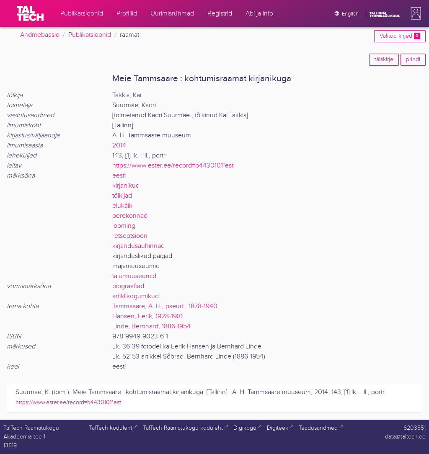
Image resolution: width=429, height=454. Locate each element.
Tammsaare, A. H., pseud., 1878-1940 (164, 306)
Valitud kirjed (400, 36)
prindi (413, 59)
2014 (119, 146)
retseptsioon (129, 236)
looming (123, 226)
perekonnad (129, 216)
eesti (119, 176)
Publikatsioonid (89, 35)
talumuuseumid (134, 276)
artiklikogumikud (135, 296)
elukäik (122, 206)
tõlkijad (122, 196)
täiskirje (384, 59)
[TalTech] (30, 13)
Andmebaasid (39, 35)
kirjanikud (126, 186)
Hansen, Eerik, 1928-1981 (147, 316)
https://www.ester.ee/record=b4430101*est (172, 166)
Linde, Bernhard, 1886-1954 (151, 326)
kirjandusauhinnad (138, 246)
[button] (414, 13)
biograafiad (128, 286)
